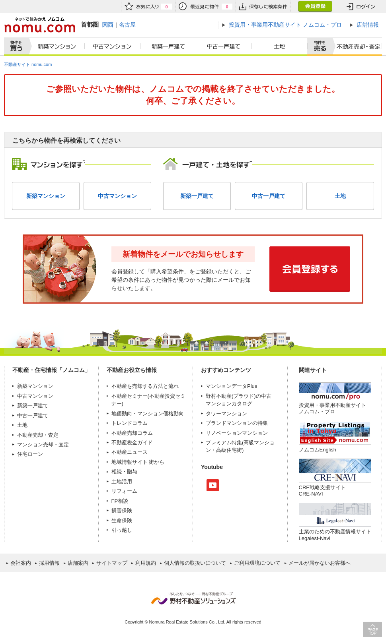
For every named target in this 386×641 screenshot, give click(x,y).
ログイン (361, 6)
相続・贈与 (124, 471)
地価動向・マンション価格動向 (147, 413)
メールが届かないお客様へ (320, 563)
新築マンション (55, 46)
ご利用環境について (257, 563)
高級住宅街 (229, 450)
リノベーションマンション (237, 433)
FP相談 (120, 501)
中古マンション (112, 46)
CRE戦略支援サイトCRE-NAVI (322, 490)
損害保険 (121, 510)
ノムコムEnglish (318, 450)
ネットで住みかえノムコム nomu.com (39, 25)
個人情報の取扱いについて (195, 563)
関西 (107, 24)
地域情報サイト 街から (138, 462)
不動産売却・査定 (37, 435)
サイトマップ (111, 563)
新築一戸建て (168, 46)
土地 (280, 46)
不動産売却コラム (132, 433)
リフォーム (124, 491)
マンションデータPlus (231, 386)
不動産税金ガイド (132, 442)
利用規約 (145, 563)
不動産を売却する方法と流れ (145, 386)
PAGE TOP (372, 629)
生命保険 (121, 520)
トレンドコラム (129, 423)
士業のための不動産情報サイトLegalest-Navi (335, 535)
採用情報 (49, 563)
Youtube (213, 485)
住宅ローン (30, 454)
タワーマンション (226, 413)
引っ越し (121, 530)
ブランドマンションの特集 (237, 423)
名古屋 (127, 24)
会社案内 (20, 563)
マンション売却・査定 (43, 444)
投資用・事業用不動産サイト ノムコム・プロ (332, 408)
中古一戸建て (224, 46)
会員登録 (315, 6)
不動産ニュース (129, 452)
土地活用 (121, 481)
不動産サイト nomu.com (28, 64)
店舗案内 (78, 563)
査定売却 (355, 46)
